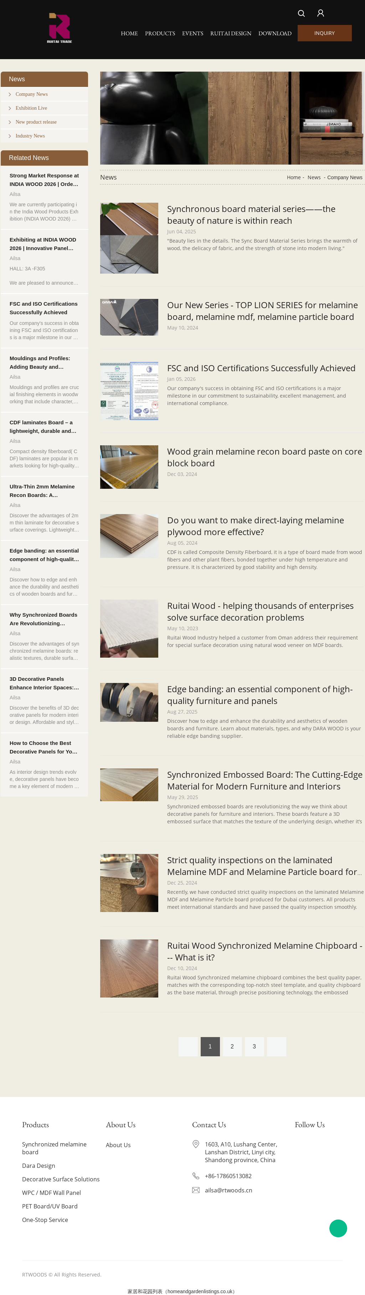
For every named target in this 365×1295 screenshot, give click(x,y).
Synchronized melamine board (55, 1148)
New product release (36, 122)
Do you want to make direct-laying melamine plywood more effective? (255, 526)
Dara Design (39, 1166)
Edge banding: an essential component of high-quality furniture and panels (44, 556)
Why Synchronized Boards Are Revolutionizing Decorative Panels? (43, 620)
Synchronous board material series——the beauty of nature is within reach (251, 214)
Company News (32, 94)
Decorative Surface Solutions (62, 1179)
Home (129, 33)
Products (160, 33)
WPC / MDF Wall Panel (52, 1193)
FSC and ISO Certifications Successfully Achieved (44, 308)
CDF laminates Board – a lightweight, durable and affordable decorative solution (41, 427)
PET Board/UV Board (50, 1206)
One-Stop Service (46, 1220)
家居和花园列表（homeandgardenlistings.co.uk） (182, 1291)
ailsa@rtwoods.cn (228, 1190)
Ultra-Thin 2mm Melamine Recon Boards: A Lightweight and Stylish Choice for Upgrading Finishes (42, 491)
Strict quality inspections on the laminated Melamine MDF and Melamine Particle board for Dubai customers (262, 871)
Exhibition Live (31, 108)
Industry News (30, 136)
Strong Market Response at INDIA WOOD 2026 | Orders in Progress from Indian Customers (44, 180)
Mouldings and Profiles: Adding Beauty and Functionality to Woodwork (44, 363)
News (314, 177)
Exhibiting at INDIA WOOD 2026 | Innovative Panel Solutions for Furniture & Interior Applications (43, 245)
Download (275, 33)
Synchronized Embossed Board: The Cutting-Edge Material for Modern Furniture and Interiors (265, 780)
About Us (118, 1145)
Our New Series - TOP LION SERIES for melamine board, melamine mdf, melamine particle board (262, 310)
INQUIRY (324, 33)
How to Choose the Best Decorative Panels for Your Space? (43, 748)
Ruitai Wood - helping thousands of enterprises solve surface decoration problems (260, 611)
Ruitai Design (230, 33)
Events (192, 33)
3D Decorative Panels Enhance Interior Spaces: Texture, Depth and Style (42, 684)
